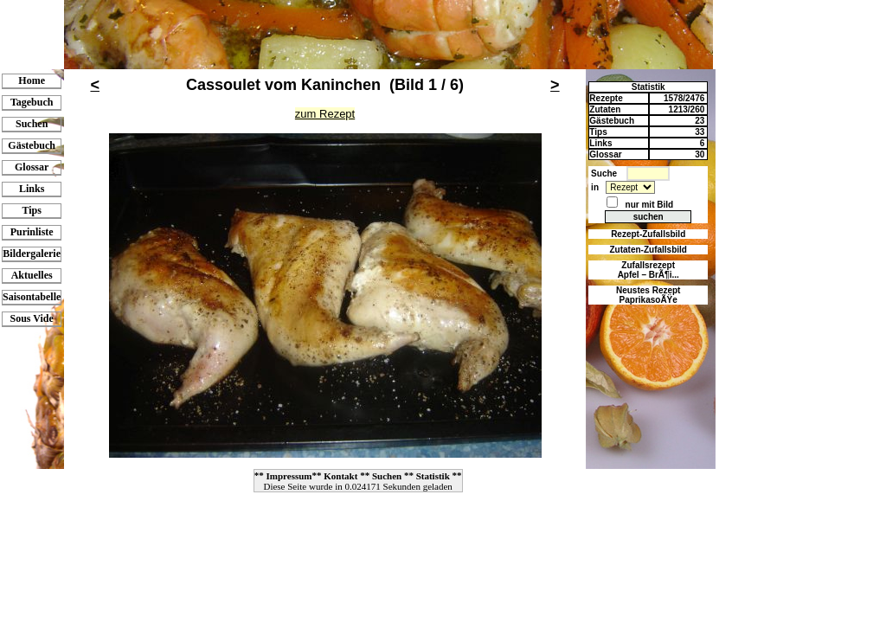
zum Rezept (325, 113)
